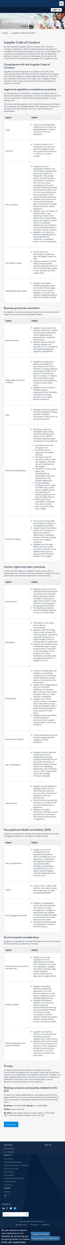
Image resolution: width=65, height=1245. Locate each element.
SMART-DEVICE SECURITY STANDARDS (16, 1165)
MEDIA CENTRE (9, 1175)
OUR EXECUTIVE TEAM (11, 1169)
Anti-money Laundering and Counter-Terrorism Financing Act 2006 (45, 185)
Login (56, 9)
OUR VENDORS (9, 1152)
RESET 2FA (7, 1192)
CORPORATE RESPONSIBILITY (13, 1162)
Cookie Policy (45, 1224)
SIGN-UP (48, 1145)
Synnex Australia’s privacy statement (28, 1082)
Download (11, 1124)
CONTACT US (8, 1185)
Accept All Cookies (40, 1234)
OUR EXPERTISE (9, 1149)
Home (5, 33)
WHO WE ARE (8, 1159)
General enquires (17, 1109)
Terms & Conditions (21, 1224)
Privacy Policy (34, 1224)
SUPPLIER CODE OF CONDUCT (14, 1178)
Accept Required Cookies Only (45, 1238)
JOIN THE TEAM (9, 1172)
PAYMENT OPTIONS (10, 1182)
